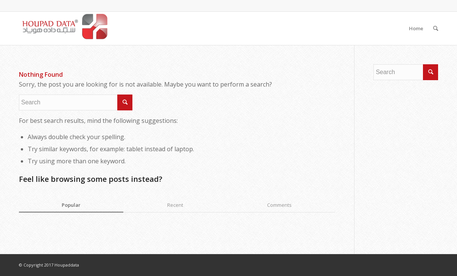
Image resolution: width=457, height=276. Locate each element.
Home (416, 28)
